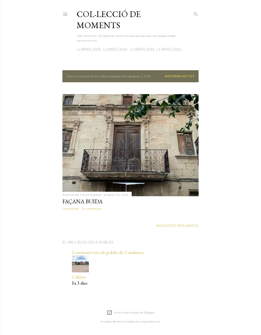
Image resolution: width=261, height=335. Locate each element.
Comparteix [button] (70, 208)
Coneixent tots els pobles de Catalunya (108, 252)
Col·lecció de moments (109, 20)
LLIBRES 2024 (115, 49)
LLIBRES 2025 (88, 49)
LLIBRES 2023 (142, 49)
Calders (79, 277)
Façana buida (82, 201)
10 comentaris (91, 208)
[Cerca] (196, 13)
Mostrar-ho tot (179, 76)
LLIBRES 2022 (169, 49)
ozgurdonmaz (151, 321)
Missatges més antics (177, 226)
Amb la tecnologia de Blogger (131, 312)
